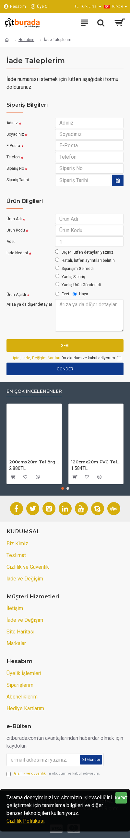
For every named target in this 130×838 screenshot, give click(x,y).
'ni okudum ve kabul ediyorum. (53, 774)
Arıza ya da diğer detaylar (29, 304)
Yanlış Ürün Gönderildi (78, 284)
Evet (62, 294)
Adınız (12, 123)
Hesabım (26, 39)
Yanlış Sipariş (70, 276)
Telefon (13, 157)
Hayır (80, 294)
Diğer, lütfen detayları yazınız (84, 252)
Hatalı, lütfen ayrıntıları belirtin (85, 260)
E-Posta (13, 145)
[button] (62, 488)
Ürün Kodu (15, 230)
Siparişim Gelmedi (74, 268)
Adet (10, 241)
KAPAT (121, 797)
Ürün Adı (14, 219)
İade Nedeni (17, 253)
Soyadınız (15, 134)
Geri (65, 345)
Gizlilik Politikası (25, 821)
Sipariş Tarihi (17, 180)
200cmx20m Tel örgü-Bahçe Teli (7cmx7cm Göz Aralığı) (34, 461)
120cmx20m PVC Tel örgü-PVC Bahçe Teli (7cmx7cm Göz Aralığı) (96, 461)
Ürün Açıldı (16, 294)
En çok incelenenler (34, 391)
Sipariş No (15, 168)
